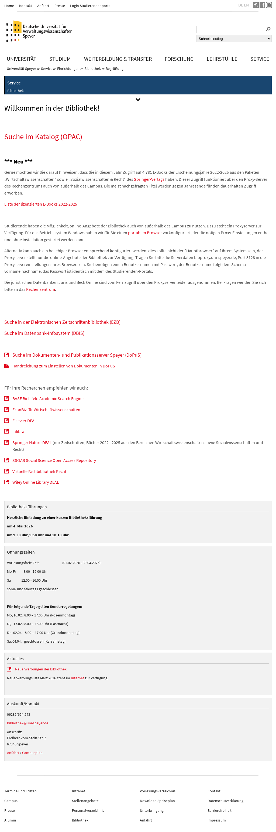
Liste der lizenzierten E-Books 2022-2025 (40, 204)
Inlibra (18, 431)
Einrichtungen (68, 68)
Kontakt (25, 5)
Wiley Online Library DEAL (35, 482)
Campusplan (32, 752)
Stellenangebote (85, 800)
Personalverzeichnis (88, 810)
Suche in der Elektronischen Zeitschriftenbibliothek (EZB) (62, 322)
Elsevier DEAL (24, 420)
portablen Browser (145, 232)
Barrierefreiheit (220, 810)
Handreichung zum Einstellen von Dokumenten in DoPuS (63, 366)
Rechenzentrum (40, 289)
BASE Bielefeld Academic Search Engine (48, 398)
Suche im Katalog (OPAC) (43, 136)
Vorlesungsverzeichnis (157, 791)
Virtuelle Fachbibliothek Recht (39, 471)
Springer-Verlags (149, 179)
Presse (59, 5)
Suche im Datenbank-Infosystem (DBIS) (44, 333)
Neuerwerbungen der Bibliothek (41, 669)
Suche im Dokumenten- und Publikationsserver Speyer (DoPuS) (77, 355)
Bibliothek (92, 68)
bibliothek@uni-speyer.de (27, 723)
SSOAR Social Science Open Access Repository (54, 460)
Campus (11, 800)
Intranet (78, 791)
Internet (77, 678)
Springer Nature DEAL (32, 442)
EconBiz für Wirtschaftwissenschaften (46, 409)
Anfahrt (43, 5)
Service (46, 68)
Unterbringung (152, 810)
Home (9, 5)
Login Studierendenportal (91, 5)
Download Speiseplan (157, 800)
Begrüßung (114, 68)
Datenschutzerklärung (225, 800)
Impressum (217, 820)
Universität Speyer (21, 68)
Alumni (10, 820)
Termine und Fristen (20, 791)
